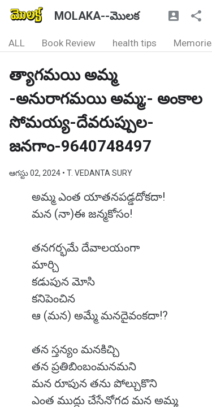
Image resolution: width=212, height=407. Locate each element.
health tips (135, 43)
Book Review (69, 43)
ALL (16, 43)
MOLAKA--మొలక (96, 16)
